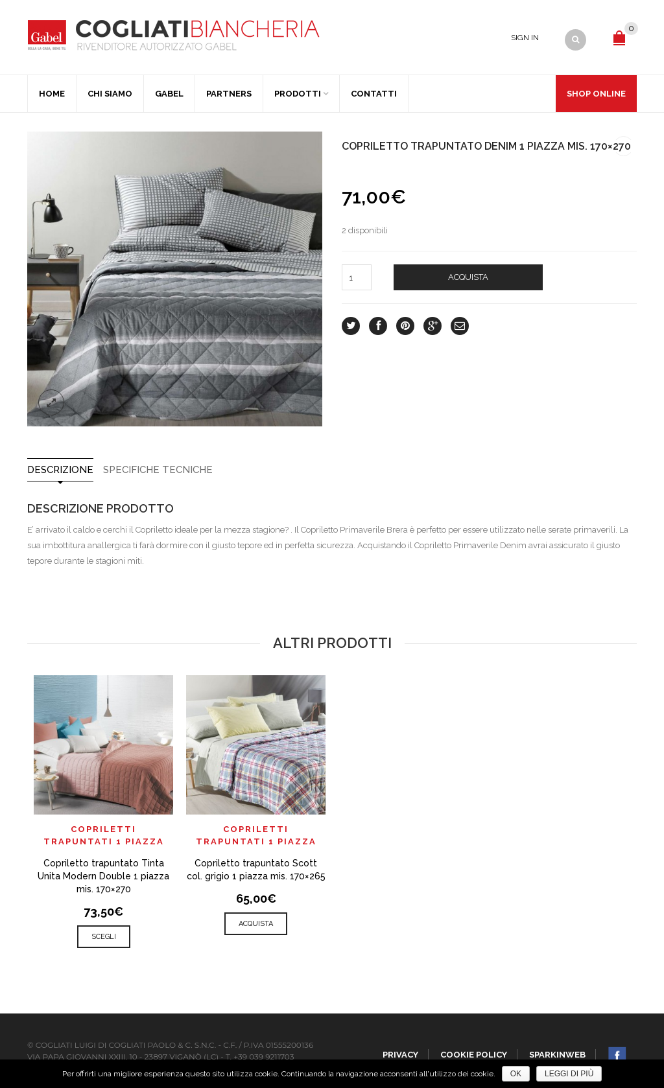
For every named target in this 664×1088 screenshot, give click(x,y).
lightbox (51, 402)
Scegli (103, 936)
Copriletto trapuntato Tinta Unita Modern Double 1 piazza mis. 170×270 (103, 876)
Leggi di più (569, 1073)
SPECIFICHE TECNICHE (158, 470)
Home (52, 93)
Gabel (169, 93)
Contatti (374, 93)
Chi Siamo (110, 93)
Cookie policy (473, 1054)
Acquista (468, 277)
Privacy (400, 1054)
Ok (515, 1073)
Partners (229, 93)
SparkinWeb (557, 1054)
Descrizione (60, 470)
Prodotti (297, 93)
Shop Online (596, 93)
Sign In (525, 37)
